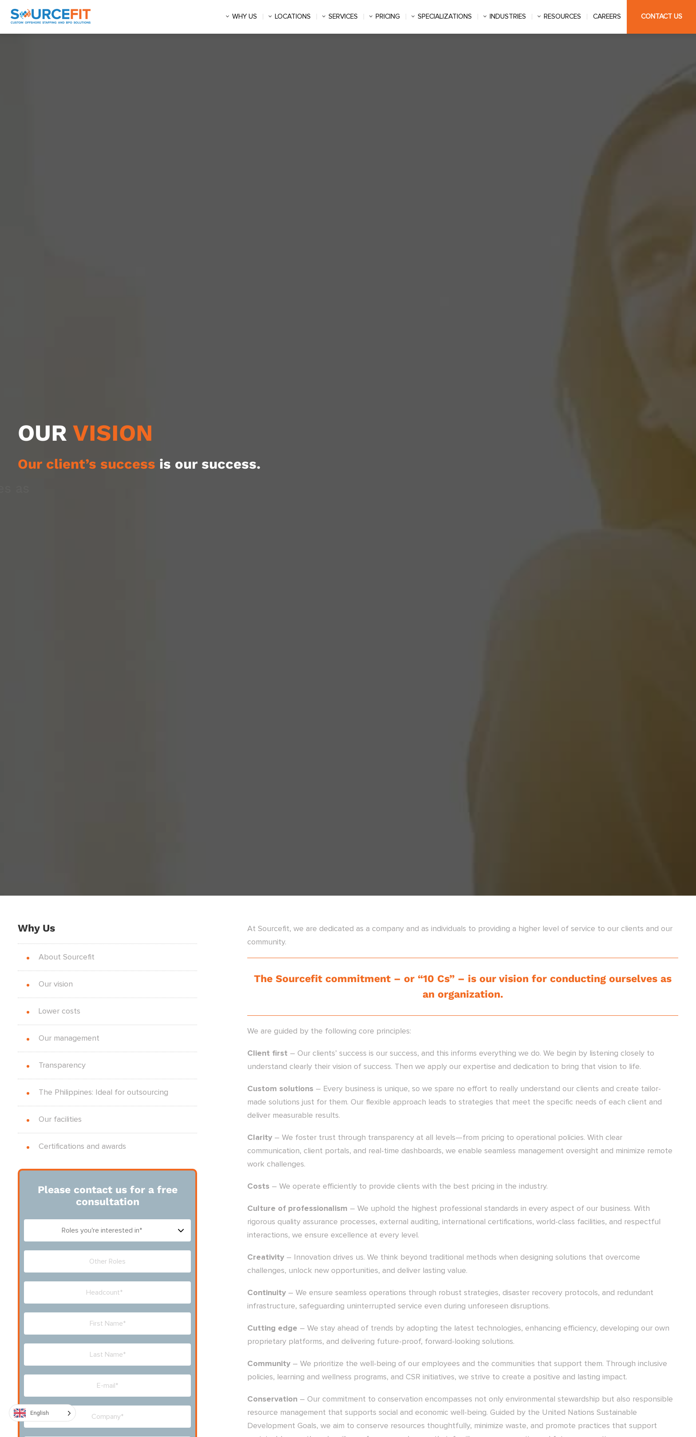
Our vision (56, 984)
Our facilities (60, 1120)
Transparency (62, 1065)
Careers (607, 16)
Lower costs (59, 1011)
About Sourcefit (67, 957)
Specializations (445, 16)
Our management (69, 1038)
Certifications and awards (82, 1147)
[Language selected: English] (42, 1412)
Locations (293, 16)
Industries (508, 16)
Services (343, 16)
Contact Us (661, 16)
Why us (244, 16)
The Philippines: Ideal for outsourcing (103, 1092)
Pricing (388, 16)
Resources (562, 16)
